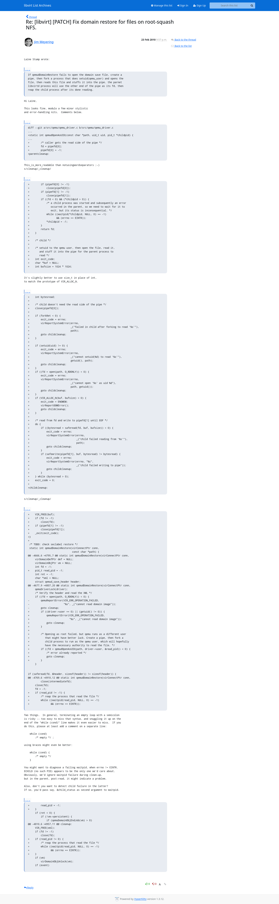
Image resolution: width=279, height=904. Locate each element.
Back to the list (181, 46)
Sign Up (199, 5)
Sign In (182, 5)
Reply (29, 887)
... (27, 69)
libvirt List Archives (37, 5)
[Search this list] (229, 5)
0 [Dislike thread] (154, 883)
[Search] (252, 5)
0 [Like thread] (148, 883)
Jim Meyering (44, 42)
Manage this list (161, 5)
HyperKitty (140, 899)
